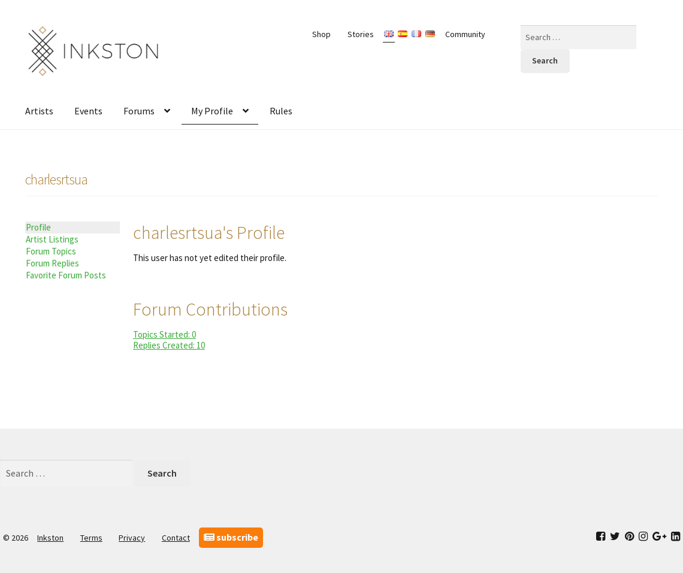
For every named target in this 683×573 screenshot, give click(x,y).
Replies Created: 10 (169, 345)
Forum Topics (51, 251)
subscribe (231, 537)
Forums (139, 111)
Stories (360, 34)
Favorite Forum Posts (66, 275)
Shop (321, 34)
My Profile (212, 111)
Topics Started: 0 (164, 334)
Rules (281, 111)
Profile (38, 227)
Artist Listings (52, 239)
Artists (39, 111)
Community (465, 34)
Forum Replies (52, 263)
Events (88, 111)
